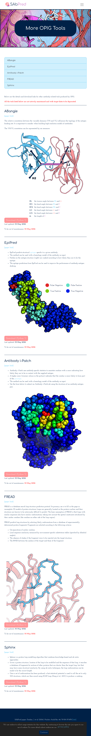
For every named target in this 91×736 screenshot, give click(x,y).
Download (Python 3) (16, 220)
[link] (74, 720)
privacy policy (63, 727)
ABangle (11, 60)
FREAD (10, 79)
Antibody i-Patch (15, 73)
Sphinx (10, 85)
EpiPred (11, 67)
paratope (18, 379)
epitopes (33, 252)
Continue (44, 732)
